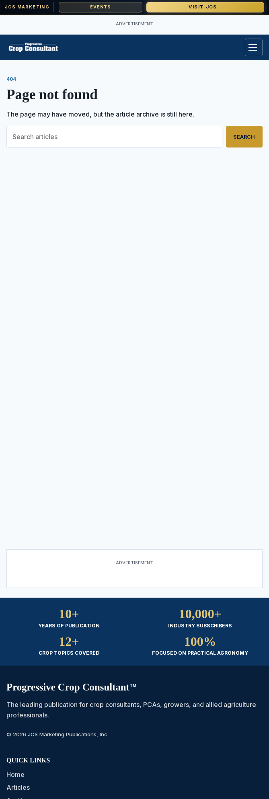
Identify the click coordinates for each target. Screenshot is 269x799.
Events (100, 7)
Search (244, 137)
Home (15, 774)
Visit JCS (205, 7)
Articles (18, 787)
